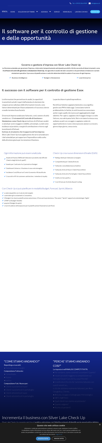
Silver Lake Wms (42, 416)
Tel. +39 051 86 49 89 (79, 3)
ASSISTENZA (83, 404)
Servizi (57, 12)
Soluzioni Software (26, 12)
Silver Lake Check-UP (44, 419)
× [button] (100, 424)
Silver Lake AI (41, 408)
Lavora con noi (81, 12)
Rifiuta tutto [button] (59, 438)
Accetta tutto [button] (43, 438)
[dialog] (51, 433)
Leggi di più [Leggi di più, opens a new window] (59, 434)
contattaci (95, 11)
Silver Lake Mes (42, 412)
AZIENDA (44, 12)
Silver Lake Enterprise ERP (46, 405)
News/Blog (67, 12)
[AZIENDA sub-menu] (50, 12)
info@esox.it (95, 3)
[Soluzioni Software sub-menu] (37, 12)
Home (12, 12)
